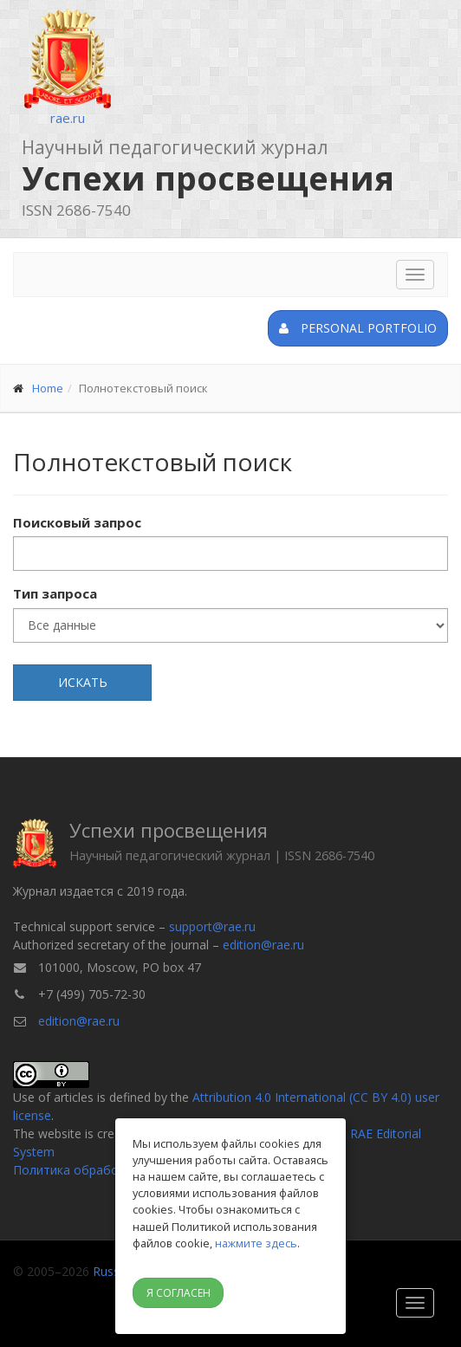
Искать (82, 682)
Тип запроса (55, 593)
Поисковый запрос (77, 522)
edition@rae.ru (263, 944)
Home (47, 388)
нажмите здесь (256, 1243)
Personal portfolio (358, 328)
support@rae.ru (212, 926)
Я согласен (178, 1292)
